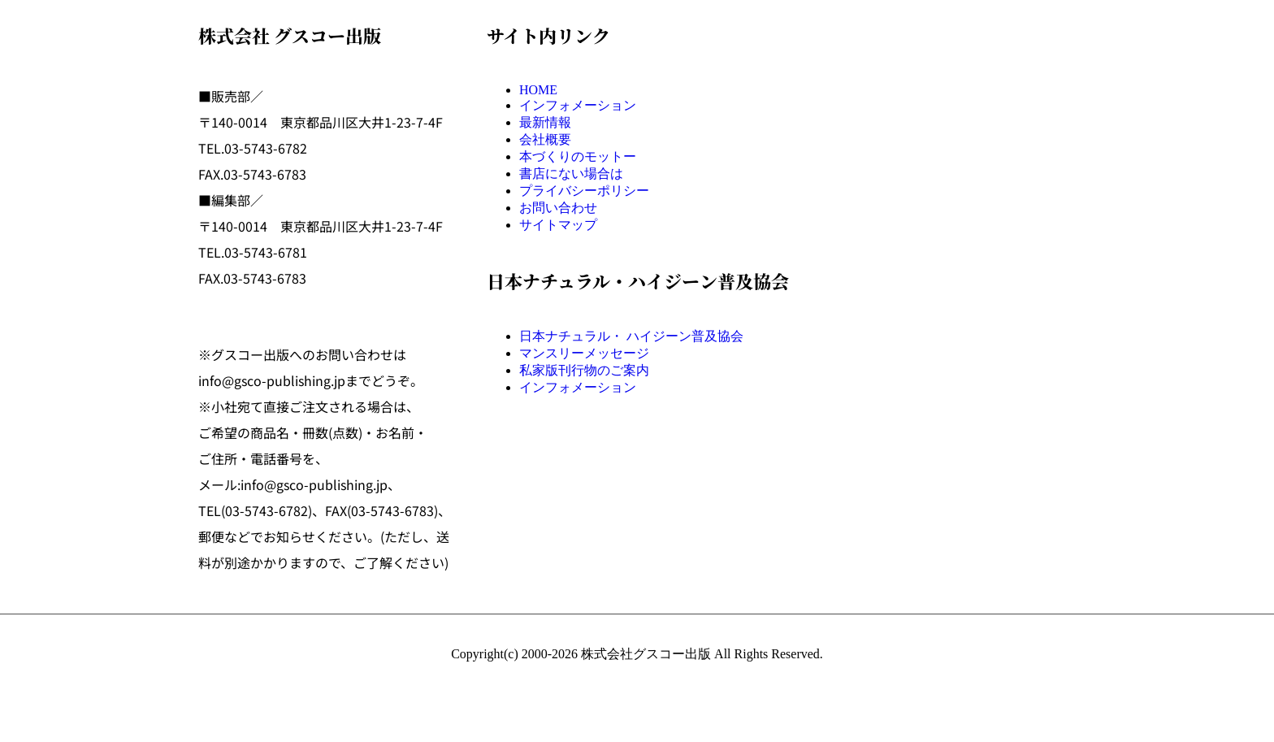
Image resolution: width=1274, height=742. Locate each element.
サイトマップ (558, 225)
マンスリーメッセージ (584, 353)
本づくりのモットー (577, 156)
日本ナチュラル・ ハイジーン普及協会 (631, 336)
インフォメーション (577, 105)
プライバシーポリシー (584, 190)
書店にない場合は (571, 173)
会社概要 (545, 139)
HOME (538, 90)
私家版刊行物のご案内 (584, 370)
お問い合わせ (558, 208)
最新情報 (545, 122)
